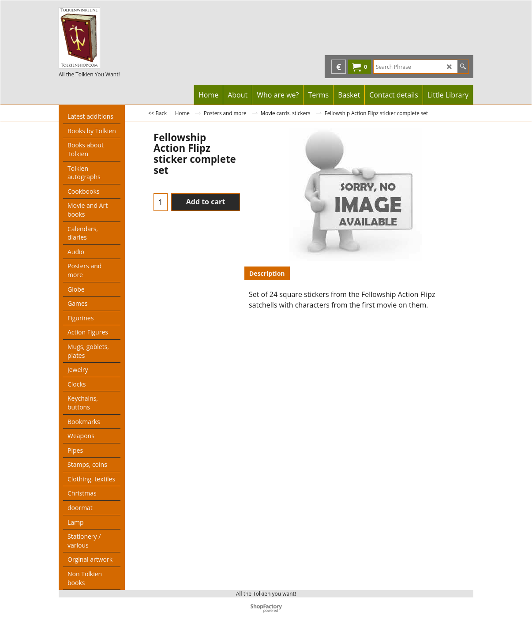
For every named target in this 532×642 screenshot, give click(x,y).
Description (267, 273)
